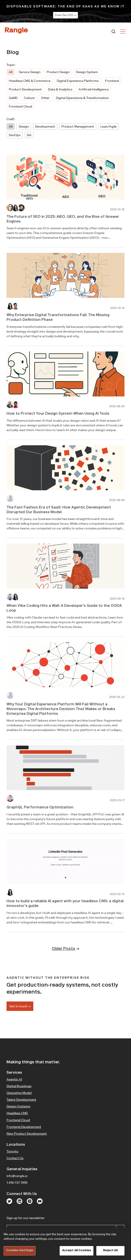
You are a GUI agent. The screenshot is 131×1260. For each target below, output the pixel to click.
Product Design (58, 72)
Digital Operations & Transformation (82, 98)
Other (45, 98)
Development (45, 126)
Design (24, 126)
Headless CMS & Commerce (29, 81)
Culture (29, 98)
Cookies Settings (19, 1250)
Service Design (29, 72)
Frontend (112, 81)
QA (29, 135)
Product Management (77, 126)
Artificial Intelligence (94, 89)
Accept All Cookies (76, 1250)
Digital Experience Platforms (78, 81)
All (10, 72)
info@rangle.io (17, 1176)
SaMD (13, 98)
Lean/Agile (108, 126)
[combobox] (113, 31)
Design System (87, 72)
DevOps (14, 135)
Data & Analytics (60, 89)
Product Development (25, 89)
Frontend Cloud (20, 106)
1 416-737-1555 (17, 1183)
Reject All (110, 1250)
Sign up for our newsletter (44, 1218)
